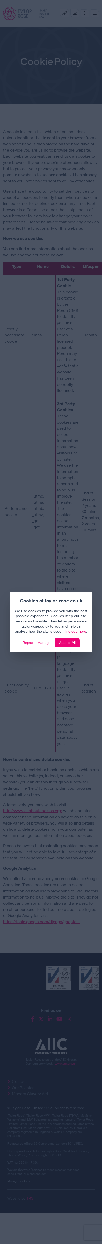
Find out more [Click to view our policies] (74, 631)
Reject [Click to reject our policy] (28, 642)
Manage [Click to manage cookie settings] (44, 642)
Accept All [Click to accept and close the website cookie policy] (67, 642)
